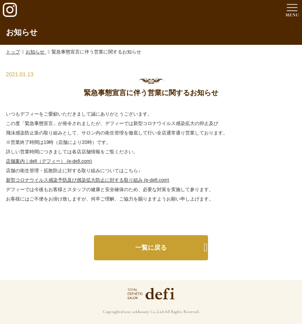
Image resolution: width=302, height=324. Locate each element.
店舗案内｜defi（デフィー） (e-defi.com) (49, 161)
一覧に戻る (151, 247)
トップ (13, 52)
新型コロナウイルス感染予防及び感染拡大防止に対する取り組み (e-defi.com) (87, 180)
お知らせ (36, 52)
